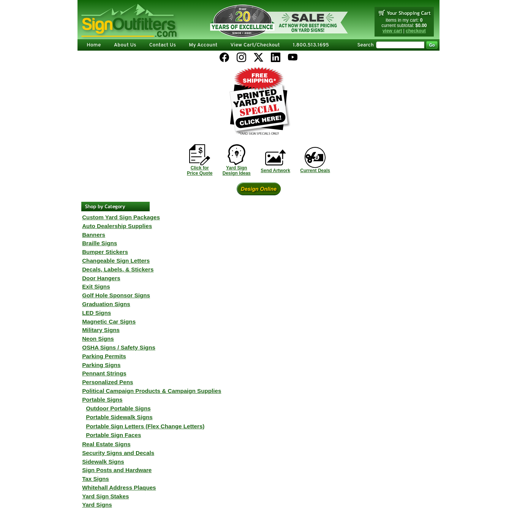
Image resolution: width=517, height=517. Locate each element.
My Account (203, 45)
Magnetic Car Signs (109, 321)
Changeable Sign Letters (116, 260)
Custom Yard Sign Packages (121, 217)
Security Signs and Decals (118, 453)
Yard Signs (97, 504)
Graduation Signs (106, 304)
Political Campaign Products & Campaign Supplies (151, 391)
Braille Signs (99, 243)
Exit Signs (96, 286)
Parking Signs (101, 365)
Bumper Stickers (105, 252)
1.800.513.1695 (311, 45)
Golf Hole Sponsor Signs (116, 295)
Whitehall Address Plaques (119, 487)
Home (94, 45)
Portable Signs (102, 399)
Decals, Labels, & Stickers (117, 269)
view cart (392, 31)
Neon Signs (98, 338)
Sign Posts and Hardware (117, 470)
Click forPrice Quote (199, 170)
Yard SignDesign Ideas (237, 170)
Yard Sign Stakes (105, 496)
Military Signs (101, 330)
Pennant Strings (104, 373)
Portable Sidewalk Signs (119, 417)
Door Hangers (101, 278)
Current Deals (315, 170)
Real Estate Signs (106, 444)
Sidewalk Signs (103, 461)
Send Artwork (275, 170)
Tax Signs (95, 479)
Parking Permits (104, 356)
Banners (93, 234)
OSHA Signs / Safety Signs (118, 347)
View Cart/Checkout (255, 45)
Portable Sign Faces (113, 435)
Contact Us (162, 45)
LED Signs (96, 313)
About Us (125, 45)
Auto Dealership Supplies (117, 226)
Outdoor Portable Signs (118, 408)
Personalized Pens (107, 382)
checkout (416, 31)
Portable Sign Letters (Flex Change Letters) (145, 426)
